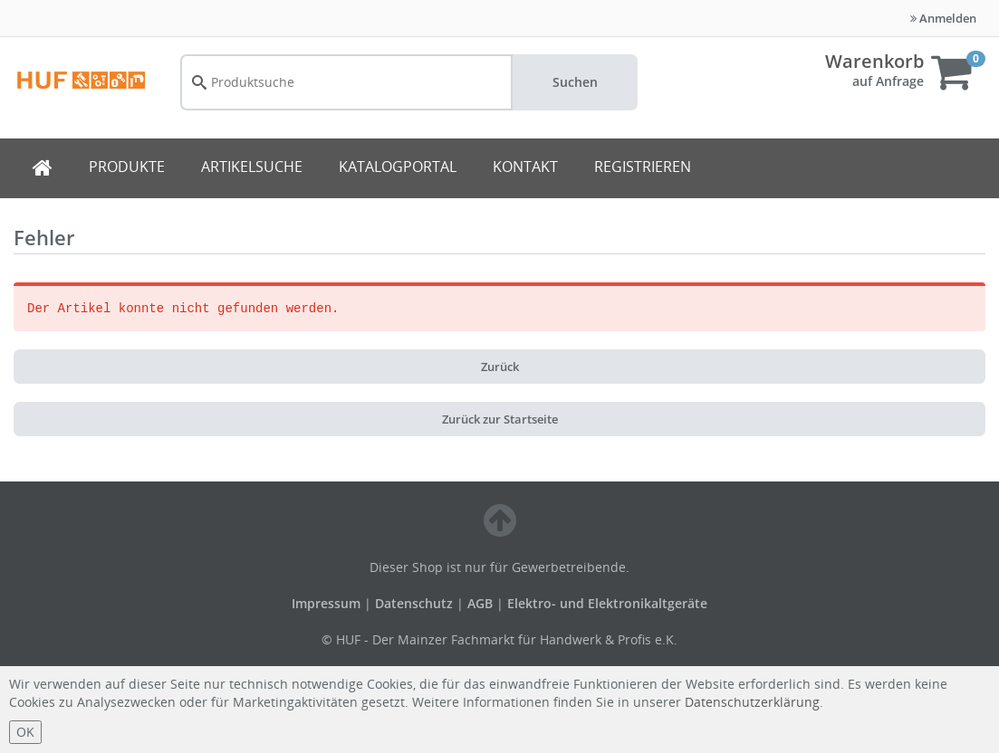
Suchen (575, 82)
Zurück (500, 366)
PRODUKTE (127, 166)
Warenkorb (874, 61)
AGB (481, 603)
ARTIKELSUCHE (252, 166)
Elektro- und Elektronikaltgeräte (607, 603)
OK (25, 731)
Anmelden (943, 18)
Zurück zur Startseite (500, 419)
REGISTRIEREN (642, 166)
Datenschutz (414, 603)
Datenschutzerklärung (752, 701)
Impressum (328, 603)
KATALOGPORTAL (397, 166)
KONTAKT (525, 166)
